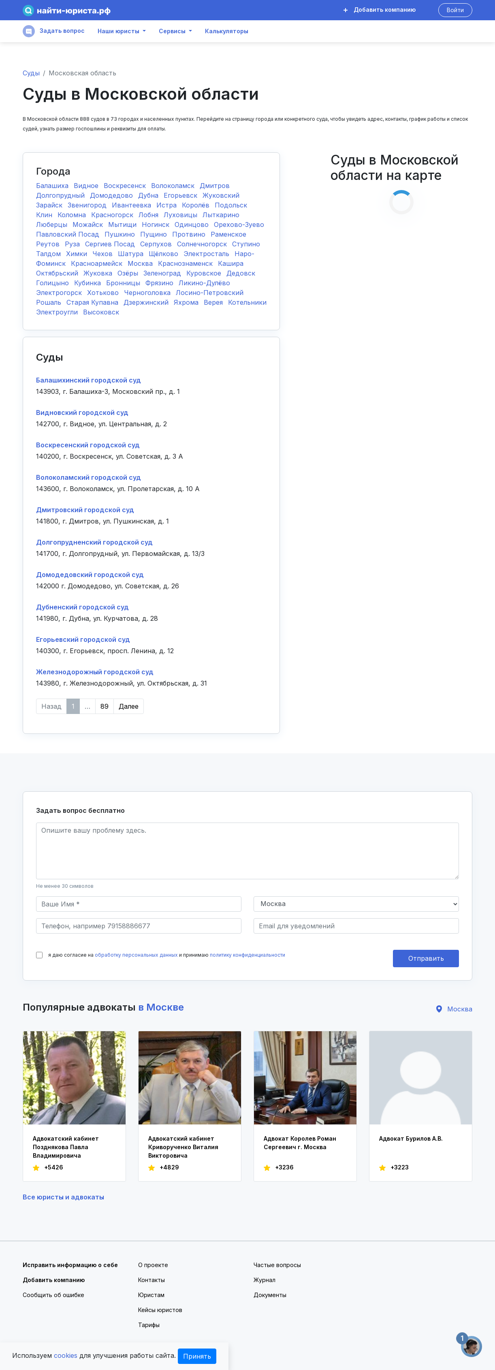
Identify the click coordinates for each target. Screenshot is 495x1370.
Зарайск (50, 205)
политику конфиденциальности (247, 955)
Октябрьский (58, 273)
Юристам (151, 1294)
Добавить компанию (380, 9)
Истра (167, 205)
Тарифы (149, 1324)
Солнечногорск (203, 244)
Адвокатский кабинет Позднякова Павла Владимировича (66, 1147)
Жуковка (98, 273)
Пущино (154, 234)
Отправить (426, 958)
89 (104, 706)
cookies (65, 1355)
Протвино (189, 234)
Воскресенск (126, 186)
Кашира (230, 263)
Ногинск (156, 224)
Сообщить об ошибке (53, 1294)
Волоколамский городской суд (88, 477)
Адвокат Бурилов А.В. (411, 1138)
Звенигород (88, 205)
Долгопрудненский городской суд (94, 542)
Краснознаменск (186, 263)
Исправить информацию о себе (70, 1264)
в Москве (161, 1007)
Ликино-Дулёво (204, 283)
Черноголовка (148, 293)
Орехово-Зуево (239, 224)
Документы (270, 1294)
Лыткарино (221, 215)
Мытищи (123, 224)
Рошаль (49, 302)
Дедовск (240, 273)
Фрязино (160, 283)
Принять (197, 1356)
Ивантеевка (132, 205)
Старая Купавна (93, 302)
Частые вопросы (277, 1264)
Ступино (246, 244)
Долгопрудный (61, 195)
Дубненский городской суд (82, 607)
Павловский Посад (68, 234)
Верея (214, 302)
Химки (77, 254)
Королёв (196, 205)
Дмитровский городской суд (85, 510)
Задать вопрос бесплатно (80, 810)
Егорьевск (181, 195)
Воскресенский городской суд (88, 445)
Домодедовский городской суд (90, 575)
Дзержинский (147, 302)
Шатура (131, 254)
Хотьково (104, 293)
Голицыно (53, 283)
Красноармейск (97, 263)
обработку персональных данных (136, 955)
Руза (73, 244)
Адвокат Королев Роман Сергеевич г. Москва (300, 1142)
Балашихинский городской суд (88, 380)
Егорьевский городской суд (83, 639)
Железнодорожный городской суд (95, 672)
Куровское (204, 273)
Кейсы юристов (160, 1309)
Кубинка (88, 283)
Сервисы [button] (172, 31)
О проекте (153, 1264)
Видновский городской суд (82, 412)
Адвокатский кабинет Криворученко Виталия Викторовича (183, 1147)
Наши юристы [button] (118, 31)
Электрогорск (60, 293)
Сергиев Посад (111, 244)
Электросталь (207, 254)
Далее (129, 706)
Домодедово (112, 195)
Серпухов (157, 244)
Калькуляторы (226, 31)
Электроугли (58, 312)
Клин (45, 215)
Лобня (149, 215)
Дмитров (215, 186)
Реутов (49, 244)
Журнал (264, 1279)
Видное (87, 186)
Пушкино (121, 234)
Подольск (231, 205)
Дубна (149, 195)
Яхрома (187, 302)
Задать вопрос (54, 31)
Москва (141, 263)
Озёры (128, 273)
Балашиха (53, 186)
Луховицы (181, 215)
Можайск (89, 224)
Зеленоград (163, 273)
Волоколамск (173, 186)
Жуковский (221, 195)
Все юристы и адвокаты (63, 1197)
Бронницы (124, 283)
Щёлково (164, 254)
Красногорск (113, 215)
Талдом (49, 254)
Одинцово (193, 224)
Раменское (228, 234)
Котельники (247, 302)
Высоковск (101, 312)
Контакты (151, 1279)
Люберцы (52, 224)
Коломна (73, 215)
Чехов (103, 254)
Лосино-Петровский (209, 293)
